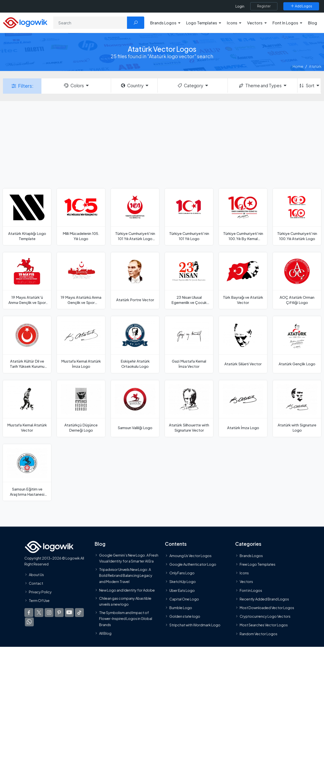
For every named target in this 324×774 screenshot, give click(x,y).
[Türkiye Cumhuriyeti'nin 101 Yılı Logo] (189, 217)
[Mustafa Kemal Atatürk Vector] (27, 408)
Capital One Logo (184, 599)
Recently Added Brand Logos (264, 599)
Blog (312, 22)
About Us (36, 574)
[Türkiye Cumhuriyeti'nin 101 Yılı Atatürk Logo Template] (135, 217)
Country (132, 85)
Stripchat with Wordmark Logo (194, 625)
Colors (73, 85)
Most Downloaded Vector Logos (267, 607)
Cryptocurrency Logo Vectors (265, 616)
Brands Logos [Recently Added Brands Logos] (251, 555)
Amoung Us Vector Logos (190, 555)
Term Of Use (39, 600)
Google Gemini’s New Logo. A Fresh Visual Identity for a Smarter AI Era (128, 558)
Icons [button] (232, 22)
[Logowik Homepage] (25, 22)
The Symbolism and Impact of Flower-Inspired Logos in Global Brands (125, 618)
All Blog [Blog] (105, 633)
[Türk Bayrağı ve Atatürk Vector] (243, 280)
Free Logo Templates (257, 564)
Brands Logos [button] (163, 22)
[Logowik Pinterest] (59, 612)
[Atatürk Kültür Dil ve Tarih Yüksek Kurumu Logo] (27, 344)
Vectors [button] (254, 22)
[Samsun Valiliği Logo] (135, 408)
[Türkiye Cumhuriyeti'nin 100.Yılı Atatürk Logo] (297, 217)
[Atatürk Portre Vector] (135, 280)
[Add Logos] (301, 6)
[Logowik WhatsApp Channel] (29, 621)
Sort (306, 85)
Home (298, 66)
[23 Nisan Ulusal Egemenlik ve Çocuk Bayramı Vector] (189, 280)
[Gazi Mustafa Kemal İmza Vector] (189, 344)
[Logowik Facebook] (28, 612)
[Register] (263, 6)
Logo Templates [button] (201, 22)
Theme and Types (260, 85)
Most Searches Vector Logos (264, 625)
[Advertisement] (162, 144)
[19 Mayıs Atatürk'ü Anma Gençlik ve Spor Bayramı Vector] (27, 280)
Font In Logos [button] (285, 22)
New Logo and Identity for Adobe (127, 590)
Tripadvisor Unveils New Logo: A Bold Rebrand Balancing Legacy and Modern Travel (125, 575)
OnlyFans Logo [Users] (182, 573)
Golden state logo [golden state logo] (184, 616)
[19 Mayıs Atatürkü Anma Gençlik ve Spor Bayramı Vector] (81, 280)
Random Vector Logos (258, 634)
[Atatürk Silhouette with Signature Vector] (189, 408)
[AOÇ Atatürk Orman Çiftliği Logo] (297, 280)
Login (239, 6)
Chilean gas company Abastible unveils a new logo (125, 601)
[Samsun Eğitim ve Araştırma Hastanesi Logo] (27, 472)
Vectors (246, 582)
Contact (36, 583)
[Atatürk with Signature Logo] (297, 408)
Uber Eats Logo (182, 590)
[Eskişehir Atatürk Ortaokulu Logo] (135, 344)
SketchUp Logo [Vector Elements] (182, 582)
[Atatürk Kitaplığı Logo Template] (27, 217)
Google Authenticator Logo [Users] (192, 564)
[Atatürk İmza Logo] (243, 408)
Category (190, 85)
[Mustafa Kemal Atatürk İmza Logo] (81, 344)
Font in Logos (251, 590)
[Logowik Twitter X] (39, 612)
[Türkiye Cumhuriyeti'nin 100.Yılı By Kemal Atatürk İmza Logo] (243, 217)
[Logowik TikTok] (79, 612)
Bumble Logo (180, 607)
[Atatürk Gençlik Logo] (297, 344)
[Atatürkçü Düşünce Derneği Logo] (81, 408)
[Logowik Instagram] (49, 612)
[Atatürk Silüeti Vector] (243, 344)
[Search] (90, 23)
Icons (244, 573)
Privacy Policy (40, 592)
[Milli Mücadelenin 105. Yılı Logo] (81, 217)
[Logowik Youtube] (69, 612)
